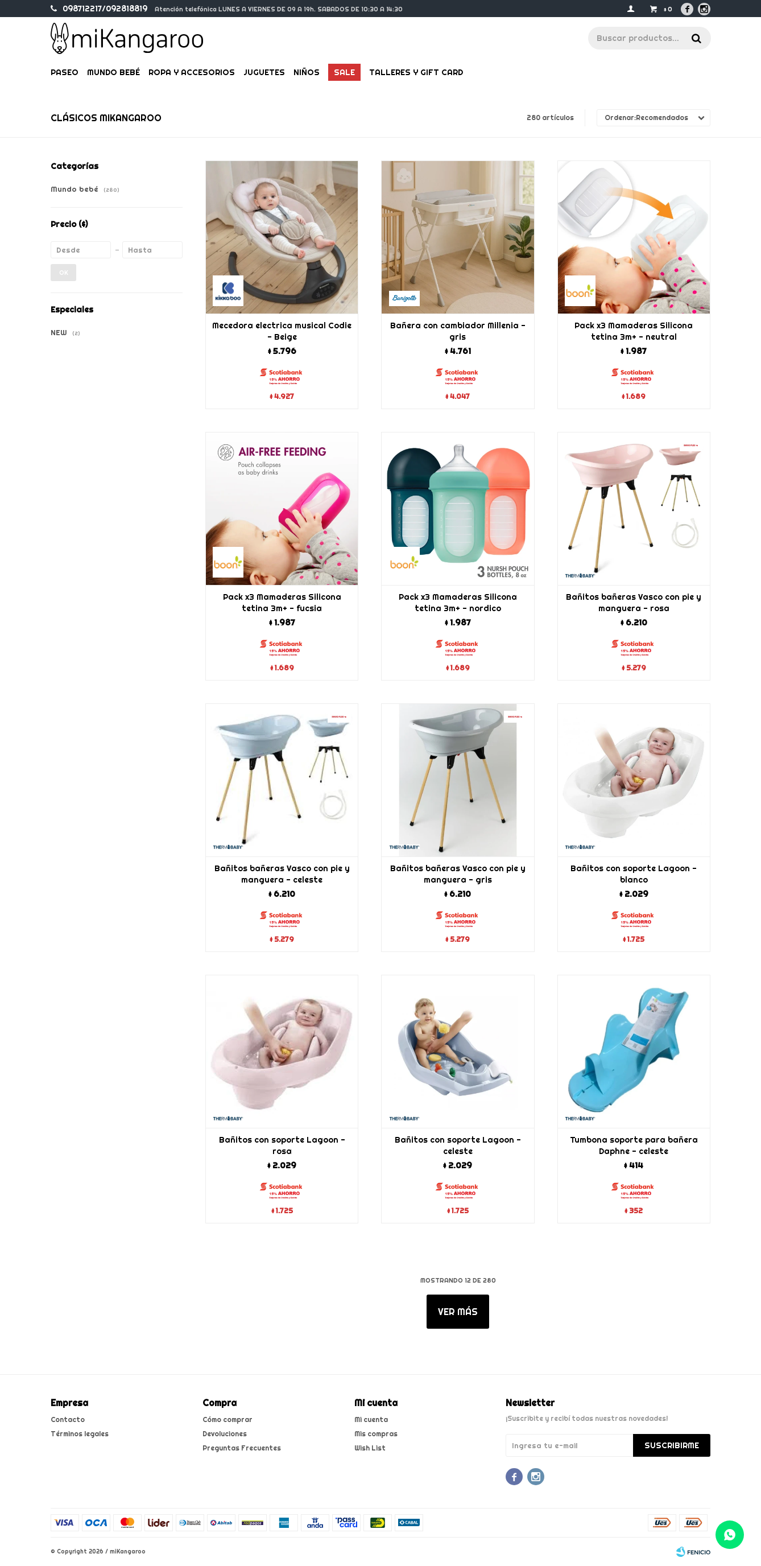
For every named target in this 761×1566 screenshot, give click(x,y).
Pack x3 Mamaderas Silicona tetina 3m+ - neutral (633, 331)
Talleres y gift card (416, 72)
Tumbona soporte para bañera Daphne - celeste (634, 1145)
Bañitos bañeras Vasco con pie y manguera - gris (458, 874)
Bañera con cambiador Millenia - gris (458, 331)
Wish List (370, 1448)
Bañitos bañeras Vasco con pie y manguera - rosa (633, 602)
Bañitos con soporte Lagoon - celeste (458, 1145)
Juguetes (264, 72)
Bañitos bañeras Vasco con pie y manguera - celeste (282, 874)
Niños (306, 72)
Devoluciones (224, 1433)
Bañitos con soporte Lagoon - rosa (282, 1145)
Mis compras (376, 1433)
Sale (344, 72)
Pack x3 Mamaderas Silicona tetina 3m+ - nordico (458, 602)
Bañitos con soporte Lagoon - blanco (633, 874)
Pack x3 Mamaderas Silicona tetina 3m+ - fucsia (282, 602)
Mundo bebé (113, 72)
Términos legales (80, 1433)
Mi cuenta (371, 1419)
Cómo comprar (227, 1419)
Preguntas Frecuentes (241, 1448)
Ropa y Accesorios (191, 72)
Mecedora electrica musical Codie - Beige (281, 331)
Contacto (68, 1419)
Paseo (64, 72)
